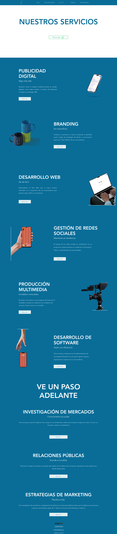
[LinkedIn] (60, 523)
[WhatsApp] (58, 37)
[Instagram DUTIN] (62, 523)
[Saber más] (25, 99)
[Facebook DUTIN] (58, 523)
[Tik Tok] (56, 523)
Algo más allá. (25, 81)
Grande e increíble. (58, 460)
